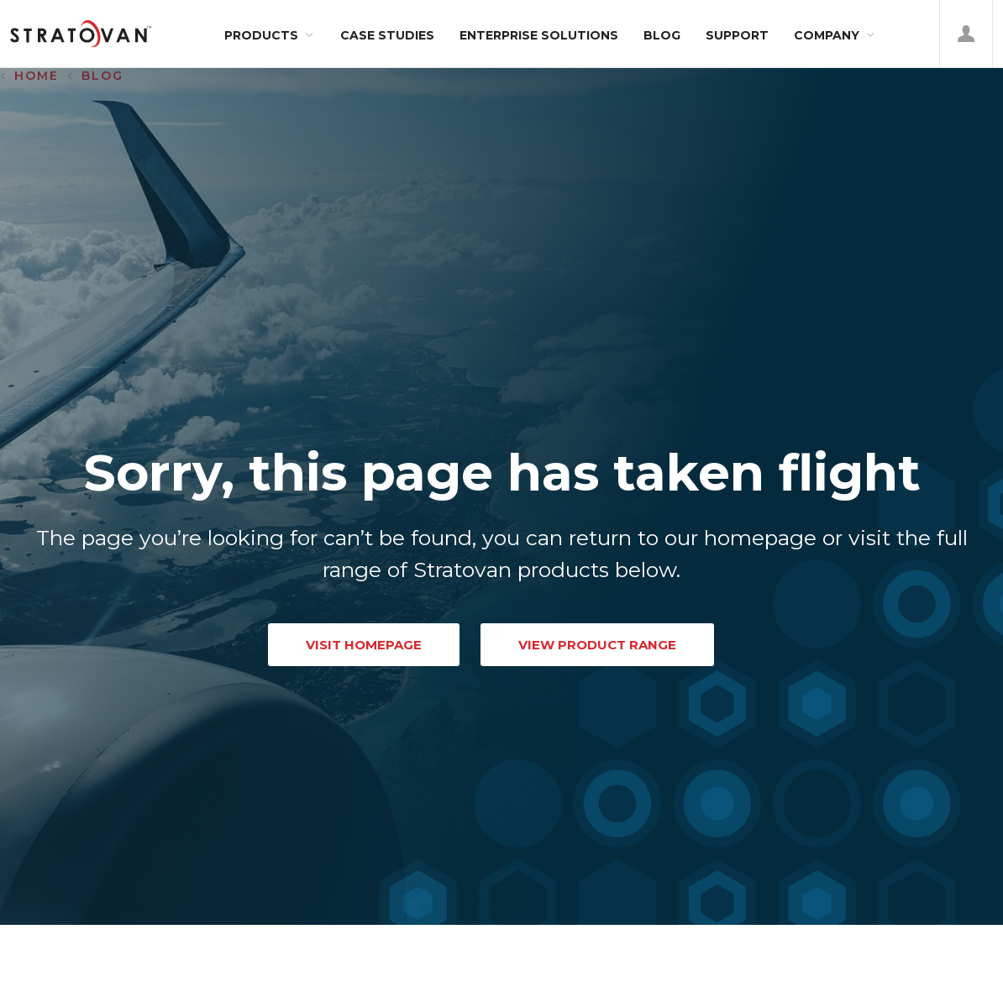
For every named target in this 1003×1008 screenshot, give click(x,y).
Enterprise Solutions (538, 35)
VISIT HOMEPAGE (364, 645)
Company (826, 35)
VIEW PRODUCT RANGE (597, 645)
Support (737, 35)
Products (261, 35)
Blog (661, 35)
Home (36, 75)
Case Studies (387, 35)
